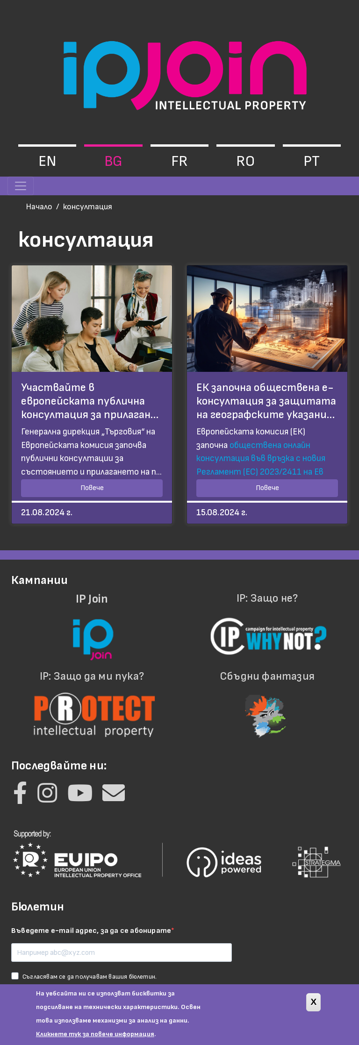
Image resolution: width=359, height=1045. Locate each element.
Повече (92, 487)
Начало (39, 207)
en (47, 161)
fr (179, 161)
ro (245, 161)
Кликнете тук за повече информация (95, 1038)
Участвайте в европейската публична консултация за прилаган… (89, 401)
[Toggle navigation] (20, 186)
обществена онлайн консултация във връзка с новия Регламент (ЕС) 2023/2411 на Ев (260, 459)
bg (113, 161)
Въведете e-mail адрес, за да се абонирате (91, 930)
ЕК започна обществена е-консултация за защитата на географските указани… (266, 401)
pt (311, 161)
